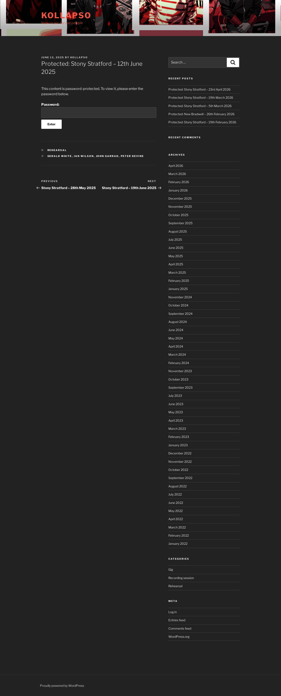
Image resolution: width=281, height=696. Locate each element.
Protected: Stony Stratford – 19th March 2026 (200, 97)
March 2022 (177, 527)
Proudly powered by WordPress (62, 685)
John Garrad (107, 156)
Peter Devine (132, 156)
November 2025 (180, 206)
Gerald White (59, 156)
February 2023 (178, 437)
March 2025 (177, 272)
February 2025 (178, 280)
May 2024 (175, 338)
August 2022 (177, 486)
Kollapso (66, 15)
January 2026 (178, 190)
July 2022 (175, 494)
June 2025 (175, 248)
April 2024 (175, 346)
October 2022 (178, 470)
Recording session (181, 578)
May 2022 (175, 511)
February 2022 (178, 535)
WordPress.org (178, 636)
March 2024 (177, 354)
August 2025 (177, 231)
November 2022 (180, 461)
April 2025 (175, 264)
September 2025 (180, 223)
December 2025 (180, 198)
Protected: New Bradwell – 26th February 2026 (201, 114)
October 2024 (178, 305)
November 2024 (180, 297)
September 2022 (180, 478)
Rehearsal (57, 150)
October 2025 (178, 215)
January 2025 (178, 289)
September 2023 (180, 387)
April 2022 (175, 519)
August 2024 (177, 322)
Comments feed (179, 628)
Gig (170, 569)
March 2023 (177, 428)
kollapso (79, 57)
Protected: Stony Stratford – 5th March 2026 (200, 106)
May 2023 (175, 412)
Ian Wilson (84, 156)
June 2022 (175, 503)
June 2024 (175, 330)
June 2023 (175, 404)
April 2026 (175, 166)
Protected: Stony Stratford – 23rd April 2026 (199, 89)
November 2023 (180, 371)
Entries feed (176, 620)
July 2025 (175, 239)
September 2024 (180, 313)
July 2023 (175, 395)
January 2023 (178, 445)
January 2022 (177, 543)
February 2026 (178, 182)
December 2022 (179, 453)
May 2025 (175, 256)
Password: (98, 110)
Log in (172, 612)
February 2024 (178, 363)
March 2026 (177, 174)
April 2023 (175, 420)
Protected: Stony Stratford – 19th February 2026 (202, 122)
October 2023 (178, 379)
